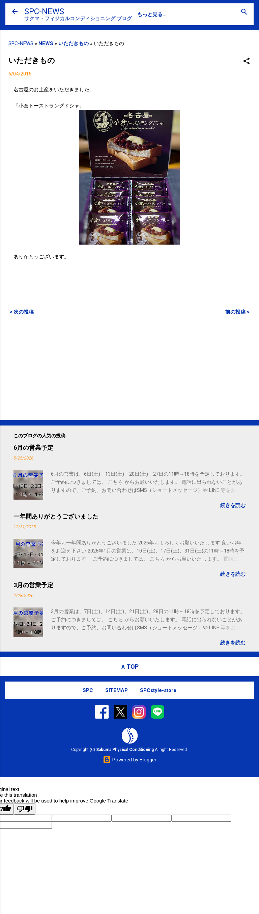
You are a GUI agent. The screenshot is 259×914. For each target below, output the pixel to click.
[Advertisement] (129, 367)
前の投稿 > (237, 312)
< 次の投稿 (21, 312)
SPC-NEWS (44, 11)
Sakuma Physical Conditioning (125, 749)
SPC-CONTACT (178, 14)
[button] (246, 61)
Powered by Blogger (129, 760)
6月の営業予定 (33, 447)
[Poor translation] (24, 809)
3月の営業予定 (33, 585)
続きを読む (233, 505)
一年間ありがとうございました (55, 516)
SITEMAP (116, 690)
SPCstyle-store (158, 690)
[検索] (244, 12)
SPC (142, 14)
